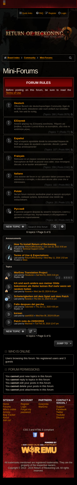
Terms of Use (13, 92)
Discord (60, 417)
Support (60, 406)
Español (19, 138)
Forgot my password (26, 411)
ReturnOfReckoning (33, 247)
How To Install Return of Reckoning (35, 244)
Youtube (60, 415)
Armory (6, 412)
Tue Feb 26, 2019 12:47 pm (47, 324)
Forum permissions (23, 369)
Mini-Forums (20, 71)
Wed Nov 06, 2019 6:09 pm (47, 316)
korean (18, 313)
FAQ (41, 13)
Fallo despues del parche (29, 304)
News (24, 260)
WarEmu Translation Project (30, 272)
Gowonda (43, 404)
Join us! (7, 420)
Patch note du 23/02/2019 (29, 321)
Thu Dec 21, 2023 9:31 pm (45, 299)
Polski (17, 191)
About (6, 417)
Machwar (29, 324)
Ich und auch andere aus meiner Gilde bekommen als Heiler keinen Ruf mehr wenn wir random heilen (42, 286)
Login (23, 406)
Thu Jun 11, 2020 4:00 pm (47, 307)
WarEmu (42, 406)
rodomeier (29, 307)
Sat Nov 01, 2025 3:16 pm (47, 275)
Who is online (19, 351)
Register (25, 404)
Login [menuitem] (63, 13)
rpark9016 (29, 316)
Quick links (27, 13)
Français (19, 156)
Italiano (18, 173)
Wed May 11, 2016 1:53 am (56, 258)
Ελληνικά (19, 120)
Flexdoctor (29, 275)
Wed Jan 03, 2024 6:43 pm (45, 291)
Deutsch (19, 103)
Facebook (61, 409)
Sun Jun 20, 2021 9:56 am (55, 247)
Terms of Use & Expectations (31, 255)
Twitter (59, 412)
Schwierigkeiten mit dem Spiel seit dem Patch (41, 296)
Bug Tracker (9, 415)
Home (6, 404)
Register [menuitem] (52, 13)
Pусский (19, 209)
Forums (7, 406)
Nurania (28, 291)
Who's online (9, 409)
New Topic (13, 226)
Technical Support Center (33, 249)
